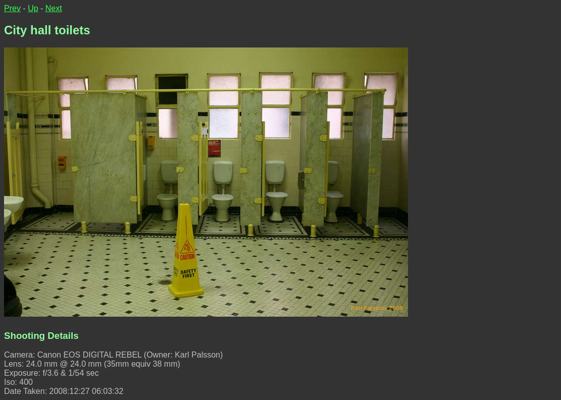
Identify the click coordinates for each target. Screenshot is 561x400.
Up (33, 8)
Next (53, 8)
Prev (12, 8)
